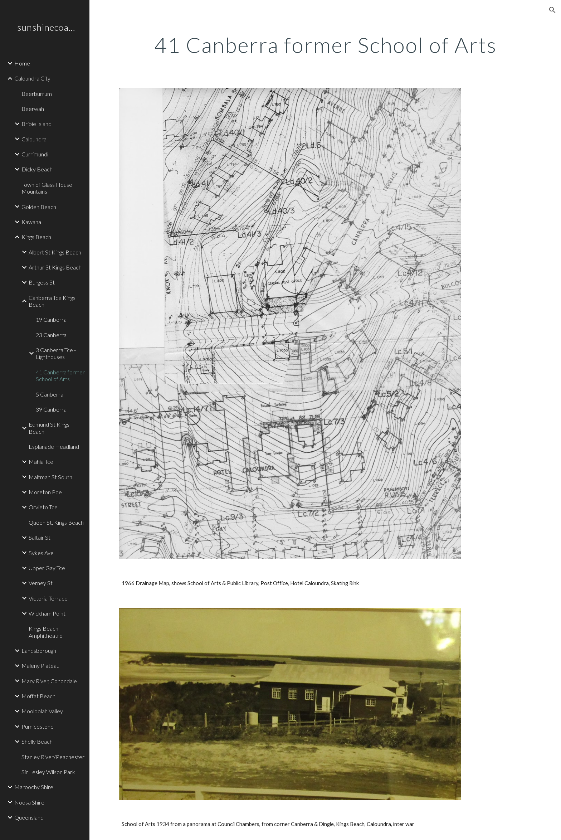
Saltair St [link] (39, 537)
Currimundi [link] (34, 154)
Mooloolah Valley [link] (42, 711)
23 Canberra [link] (51, 334)
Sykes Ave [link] (41, 552)
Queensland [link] (29, 817)
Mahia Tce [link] (41, 461)
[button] (552, 10)
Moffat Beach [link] (38, 696)
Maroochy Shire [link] (33, 786)
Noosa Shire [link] (29, 802)
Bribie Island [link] (36, 123)
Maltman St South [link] (50, 477)
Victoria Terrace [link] (48, 598)
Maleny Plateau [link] (40, 665)
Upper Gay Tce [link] (47, 567)
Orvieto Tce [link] (43, 507)
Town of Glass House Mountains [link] (46, 188)
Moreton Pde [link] (45, 492)
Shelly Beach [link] (37, 741)
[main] (325, 44)
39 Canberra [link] (51, 409)
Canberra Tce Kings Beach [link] (52, 301)
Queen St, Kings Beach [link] (56, 522)
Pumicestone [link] (37, 726)
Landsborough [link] (38, 650)
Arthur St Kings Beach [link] (55, 267)
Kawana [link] (31, 221)
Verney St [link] (41, 582)
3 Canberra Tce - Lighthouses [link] (56, 353)
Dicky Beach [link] (37, 169)
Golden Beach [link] (38, 206)
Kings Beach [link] (36, 236)
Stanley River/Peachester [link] (52, 756)
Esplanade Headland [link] (54, 446)
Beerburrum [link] (36, 93)
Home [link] (22, 63)
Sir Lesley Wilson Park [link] (48, 771)
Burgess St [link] (42, 282)
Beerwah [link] (32, 108)
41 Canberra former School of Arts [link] (60, 375)
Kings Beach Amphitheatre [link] (46, 632)
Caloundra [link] (34, 139)
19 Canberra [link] (51, 319)
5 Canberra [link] (49, 394)
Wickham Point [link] (47, 613)
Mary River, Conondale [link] (49, 681)
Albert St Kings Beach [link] (55, 252)
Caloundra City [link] (32, 78)
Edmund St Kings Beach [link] (49, 427)
